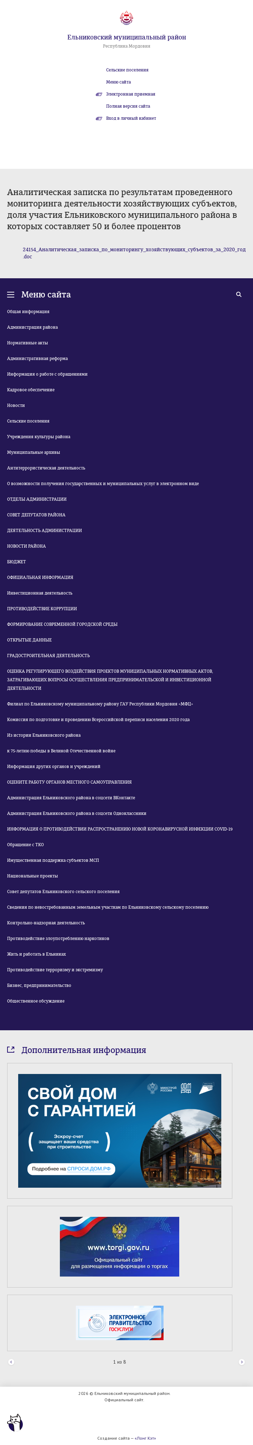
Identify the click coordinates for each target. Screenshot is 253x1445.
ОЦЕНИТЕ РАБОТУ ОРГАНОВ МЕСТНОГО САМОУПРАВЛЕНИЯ (69, 782)
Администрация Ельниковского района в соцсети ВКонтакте (71, 797)
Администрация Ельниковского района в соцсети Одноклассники (76, 813)
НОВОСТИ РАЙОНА (26, 546)
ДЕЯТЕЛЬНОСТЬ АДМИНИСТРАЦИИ (44, 530)
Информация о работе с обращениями (47, 374)
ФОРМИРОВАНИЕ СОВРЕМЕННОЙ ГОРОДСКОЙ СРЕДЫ (62, 624)
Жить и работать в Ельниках (36, 954)
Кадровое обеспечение (31, 389)
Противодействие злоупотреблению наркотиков (58, 938)
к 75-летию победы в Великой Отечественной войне (61, 750)
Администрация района (32, 327)
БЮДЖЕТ (16, 561)
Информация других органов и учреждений (53, 766)
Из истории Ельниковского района (44, 735)
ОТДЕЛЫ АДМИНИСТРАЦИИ (37, 499)
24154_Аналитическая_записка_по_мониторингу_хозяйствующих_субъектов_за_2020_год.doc (134, 253)
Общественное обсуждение (35, 1001)
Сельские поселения (127, 70)
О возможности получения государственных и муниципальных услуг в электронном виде (103, 483)
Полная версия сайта (128, 106)
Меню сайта (118, 82)
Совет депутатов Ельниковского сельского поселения (63, 891)
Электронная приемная (130, 94)
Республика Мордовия (126, 46)
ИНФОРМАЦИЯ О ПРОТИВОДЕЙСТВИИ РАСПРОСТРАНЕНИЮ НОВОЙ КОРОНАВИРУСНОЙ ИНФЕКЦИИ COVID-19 (120, 829)
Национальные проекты (32, 876)
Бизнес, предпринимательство (39, 985)
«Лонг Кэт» (145, 1438)
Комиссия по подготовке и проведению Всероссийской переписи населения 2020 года (98, 719)
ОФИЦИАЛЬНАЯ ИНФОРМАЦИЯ (40, 577)
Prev (11, 1362)
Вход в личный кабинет (131, 118)
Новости (16, 405)
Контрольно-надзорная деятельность (46, 922)
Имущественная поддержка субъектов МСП (53, 860)
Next (242, 1362)
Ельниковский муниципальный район (126, 37)
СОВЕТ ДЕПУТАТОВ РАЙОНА (36, 514)
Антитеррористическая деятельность (46, 468)
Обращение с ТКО (25, 844)
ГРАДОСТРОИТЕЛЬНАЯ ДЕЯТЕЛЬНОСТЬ (48, 655)
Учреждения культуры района (38, 436)
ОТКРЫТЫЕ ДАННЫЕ (29, 640)
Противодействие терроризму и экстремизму (55, 969)
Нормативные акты (27, 342)
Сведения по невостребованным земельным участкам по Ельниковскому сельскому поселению (107, 907)
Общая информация (28, 311)
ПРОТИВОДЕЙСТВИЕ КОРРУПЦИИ (42, 608)
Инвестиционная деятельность (39, 593)
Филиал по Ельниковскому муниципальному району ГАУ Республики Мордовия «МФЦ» (100, 704)
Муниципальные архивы (33, 452)
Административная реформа (37, 358)
